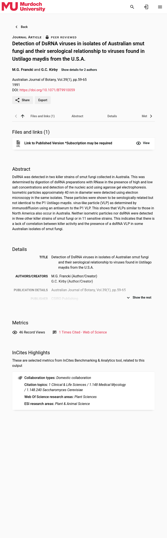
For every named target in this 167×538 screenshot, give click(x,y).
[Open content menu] (160, 7)
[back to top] (22, 116)
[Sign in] (146, 7)
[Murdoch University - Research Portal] (23, 6)
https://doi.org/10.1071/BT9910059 (47, 90)
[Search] (132, 7)
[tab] (42, 116)
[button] (142, 143)
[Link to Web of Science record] (83, 332)
